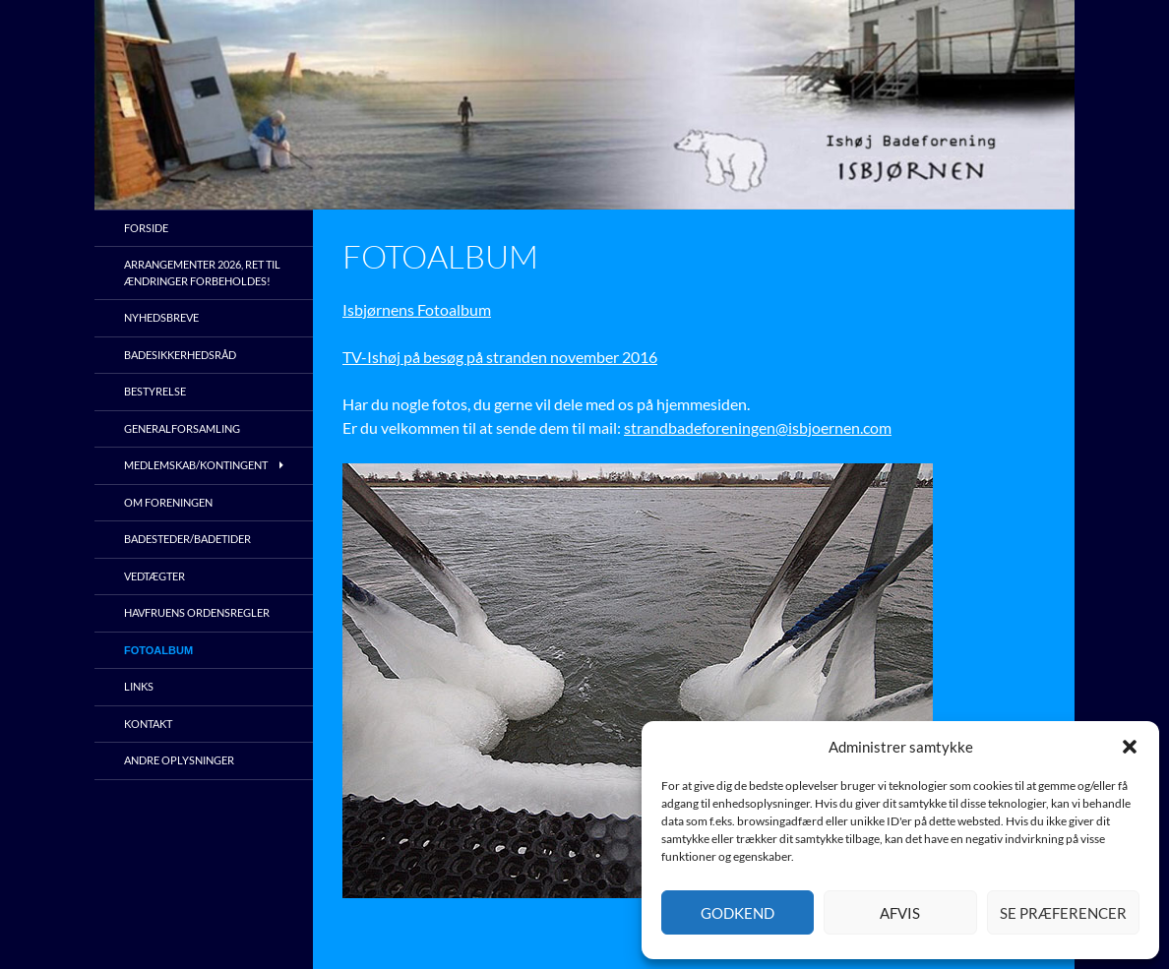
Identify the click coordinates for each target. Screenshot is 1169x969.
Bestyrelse (155, 391)
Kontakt (148, 723)
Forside (146, 227)
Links (139, 686)
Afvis (900, 913)
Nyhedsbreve (161, 317)
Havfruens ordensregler (197, 612)
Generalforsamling (182, 428)
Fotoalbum (158, 650)
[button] (1129, 747)
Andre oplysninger (179, 760)
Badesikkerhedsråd (180, 354)
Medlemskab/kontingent (196, 464)
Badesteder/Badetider (187, 538)
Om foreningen (168, 502)
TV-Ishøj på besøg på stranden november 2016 (499, 356)
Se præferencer (1063, 913)
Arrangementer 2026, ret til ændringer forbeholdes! (202, 272)
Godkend (737, 913)
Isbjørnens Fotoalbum (416, 309)
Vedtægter (154, 576)
